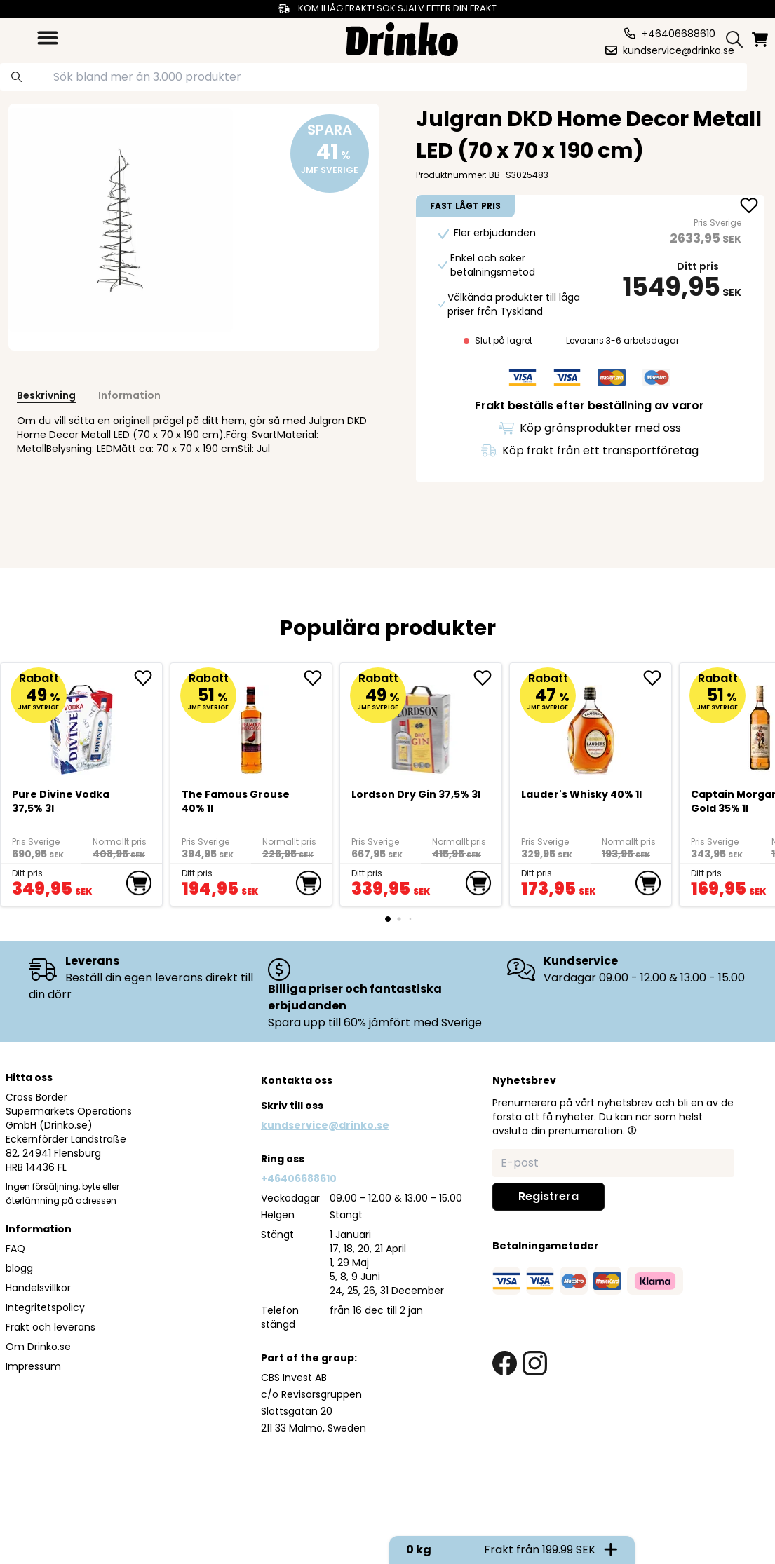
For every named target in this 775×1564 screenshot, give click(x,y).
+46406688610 (299, 1178)
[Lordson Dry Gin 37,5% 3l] (421, 724)
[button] (632, 1130)
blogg (19, 1268)
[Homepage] (402, 37)
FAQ (15, 1249)
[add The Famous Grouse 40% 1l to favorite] (318, 678)
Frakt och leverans (50, 1327)
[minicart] (761, 39)
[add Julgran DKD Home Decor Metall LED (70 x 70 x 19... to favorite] (749, 206)
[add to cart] (139, 883)
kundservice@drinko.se (325, 1125)
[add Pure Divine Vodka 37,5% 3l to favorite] (148, 678)
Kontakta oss (296, 1080)
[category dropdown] (47, 38)
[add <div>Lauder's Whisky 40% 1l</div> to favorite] (657, 678)
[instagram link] (535, 1363)
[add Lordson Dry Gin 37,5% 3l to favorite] (487, 678)
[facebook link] (504, 1363)
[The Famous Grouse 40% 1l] (251, 724)
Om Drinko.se (38, 1347)
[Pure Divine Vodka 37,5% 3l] (81, 724)
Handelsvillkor (38, 1288)
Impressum (33, 1366)
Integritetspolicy (45, 1307)
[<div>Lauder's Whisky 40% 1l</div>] (591, 724)
